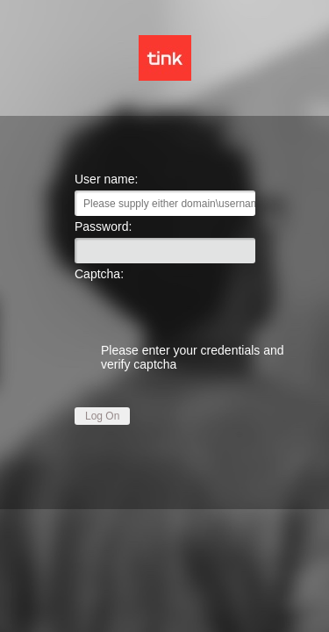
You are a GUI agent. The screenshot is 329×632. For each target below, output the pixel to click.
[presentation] (165, 308)
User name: (106, 179)
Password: (103, 226)
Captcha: (99, 274)
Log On (102, 416)
